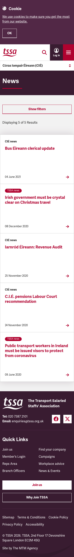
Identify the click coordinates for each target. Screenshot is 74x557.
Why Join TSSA (37, 497)
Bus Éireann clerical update (30, 148)
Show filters (37, 109)
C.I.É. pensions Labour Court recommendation (31, 299)
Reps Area (9, 464)
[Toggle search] (44, 52)
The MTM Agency (25, 548)
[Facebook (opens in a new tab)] (56, 419)
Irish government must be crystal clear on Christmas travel (35, 200)
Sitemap (8, 517)
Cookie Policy (58, 517)
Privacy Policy (12, 525)
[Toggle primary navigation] (68, 52)
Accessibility (35, 525)
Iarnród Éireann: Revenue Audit (33, 247)
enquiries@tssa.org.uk (28, 421)
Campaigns (47, 457)
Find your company (52, 450)
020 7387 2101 (18, 417)
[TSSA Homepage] (9, 52)
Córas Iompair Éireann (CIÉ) (37, 66)
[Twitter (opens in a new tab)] (67, 419)
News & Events (49, 471)
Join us (7, 450)
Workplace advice (51, 464)
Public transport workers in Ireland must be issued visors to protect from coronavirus (36, 350)
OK (9, 33)
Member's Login (13, 457)
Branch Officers (13, 471)
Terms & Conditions (31, 517)
